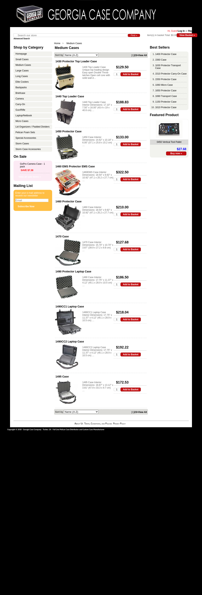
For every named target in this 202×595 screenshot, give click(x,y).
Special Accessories (25, 138)
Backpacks (21, 87)
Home (57, 43)
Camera (19, 98)
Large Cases (22, 70)
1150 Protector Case (166, 101)
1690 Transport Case (166, 96)
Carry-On (20, 104)
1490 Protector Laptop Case (73, 271)
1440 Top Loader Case (69, 96)
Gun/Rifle (20, 110)
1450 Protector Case (68, 131)
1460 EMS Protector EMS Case (75, 166)
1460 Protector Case (68, 201)
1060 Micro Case (164, 85)
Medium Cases (74, 43)
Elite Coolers (22, 81)
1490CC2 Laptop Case (69, 341)
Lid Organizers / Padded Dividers (32, 126)
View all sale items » (30, 177)
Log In (181, 31)
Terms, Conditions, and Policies (98, 423)
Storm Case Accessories (28, 149)
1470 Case (62, 236)
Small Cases (21, 59)
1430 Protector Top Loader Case (76, 61)
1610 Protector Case (166, 107)
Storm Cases (22, 143)
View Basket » (187, 35)
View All (142, 55)
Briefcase (20, 93)
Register (192, 31)
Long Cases (21, 76)
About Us (79, 423)
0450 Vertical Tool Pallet (169, 142)
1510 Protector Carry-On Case (171, 73)
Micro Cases (21, 121)
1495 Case (62, 376)
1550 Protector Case (166, 79)
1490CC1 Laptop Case (69, 306)
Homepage (21, 53)
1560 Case (160, 59)
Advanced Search (22, 39)
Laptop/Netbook (23, 115)
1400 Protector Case (166, 54)
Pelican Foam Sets (25, 132)
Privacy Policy (119, 423)
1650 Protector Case (166, 90)
